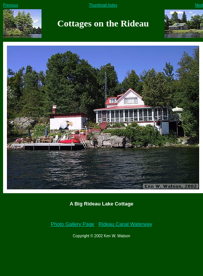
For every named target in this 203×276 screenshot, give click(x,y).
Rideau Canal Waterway (125, 224)
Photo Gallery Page (72, 224)
